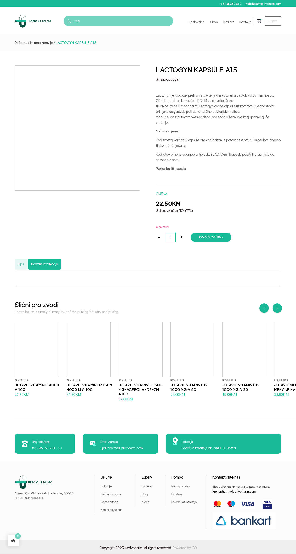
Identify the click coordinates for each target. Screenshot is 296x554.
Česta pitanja (109, 502)
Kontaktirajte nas (111, 510)
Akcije (146, 502)
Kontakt (243, 22)
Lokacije (106, 486)
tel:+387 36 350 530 (47, 448)
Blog (145, 494)
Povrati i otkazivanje (184, 502)
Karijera (227, 22)
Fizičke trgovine (111, 494)
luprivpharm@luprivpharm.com (121, 448)
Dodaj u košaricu (212, 237)
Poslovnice (195, 22)
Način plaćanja (180, 486)
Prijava (272, 21)
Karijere (147, 486)
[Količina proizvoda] (170, 237)
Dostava (176, 494)
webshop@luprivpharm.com (263, 3)
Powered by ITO (185, 548)
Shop (213, 22)
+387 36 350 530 (229, 3)
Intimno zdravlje (41, 43)
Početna (21, 43)
